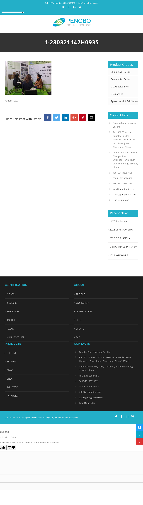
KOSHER (11, 320)
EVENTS (80, 328)
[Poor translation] (11, 447)
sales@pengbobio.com (124, 194)
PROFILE (80, 294)
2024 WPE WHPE (118, 255)
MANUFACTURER (15, 337)
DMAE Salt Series (120, 86)
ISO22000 (12, 302)
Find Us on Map (121, 199)
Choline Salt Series (120, 71)
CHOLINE (11, 352)
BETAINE (11, 361)
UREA (9, 378)
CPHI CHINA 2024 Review (123, 246)
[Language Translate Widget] (13, 12)
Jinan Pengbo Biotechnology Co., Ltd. (42, 417)
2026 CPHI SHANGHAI (121, 229)
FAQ (78, 337)
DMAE (10, 370)
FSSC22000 (13, 311)
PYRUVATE (12, 387)
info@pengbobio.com (88, 3)
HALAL (10, 328)
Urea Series (117, 93)
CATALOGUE (13, 395)
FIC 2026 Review (118, 221)
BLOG (79, 320)
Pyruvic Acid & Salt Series (124, 101)
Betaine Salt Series (120, 79)
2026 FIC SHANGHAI (120, 238)
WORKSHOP (82, 302)
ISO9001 (11, 294)
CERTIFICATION (84, 311)
